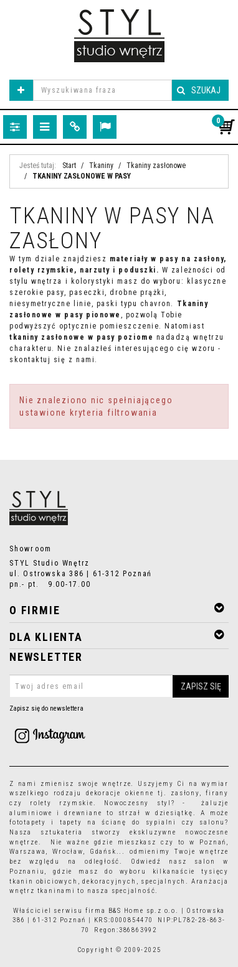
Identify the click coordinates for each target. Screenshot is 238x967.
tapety (71, 822)
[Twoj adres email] (119, 686)
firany (217, 793)
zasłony (185, 793)
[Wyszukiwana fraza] (102, 90)
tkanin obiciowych (43, 881)
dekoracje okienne (119, 793)
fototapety (27, 822)
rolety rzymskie (61, 803)
